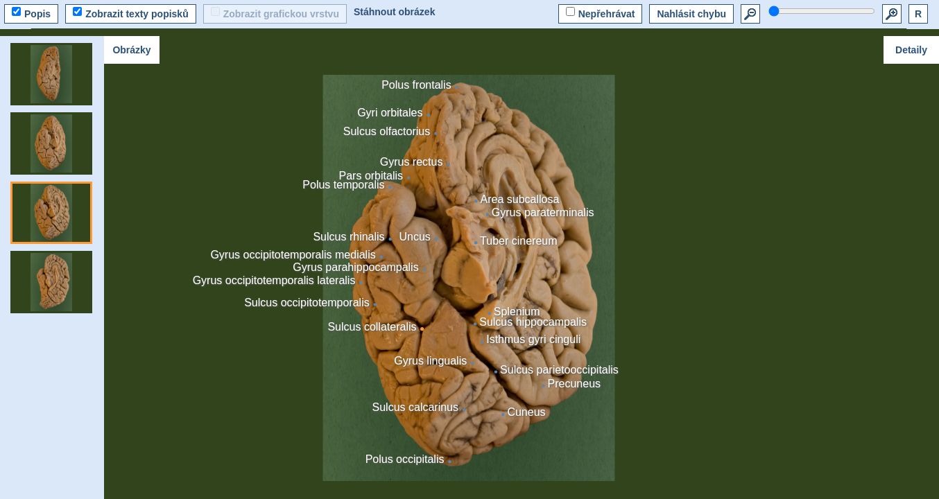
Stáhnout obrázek (394, 11)
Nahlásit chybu (691, 13)
